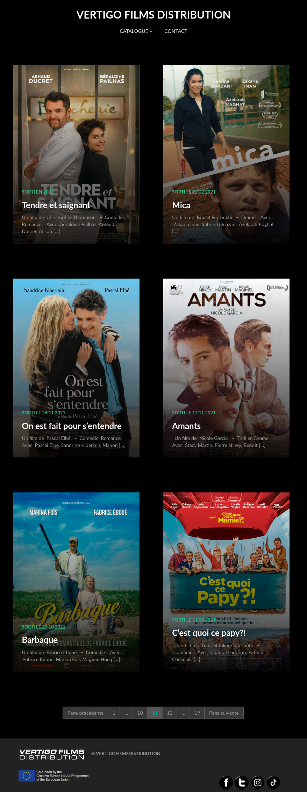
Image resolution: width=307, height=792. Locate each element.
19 (197, 713)
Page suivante (224, 713)
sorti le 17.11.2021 (193, 412)
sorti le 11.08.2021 (193, 620)
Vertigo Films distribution (153, 14)
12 (169, 713)
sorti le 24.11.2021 (43, 412)
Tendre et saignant (56, 205)
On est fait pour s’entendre (72, 426)
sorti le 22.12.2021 (193, 192)
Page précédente (85, 713)
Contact (175, 31)
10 (140, 713)
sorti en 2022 (38, 192)
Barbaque (40, 640)
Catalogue (136, 31)
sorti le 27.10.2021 (43, 627)
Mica (181, 205)
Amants (186, 426)
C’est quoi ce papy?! (209, 633)
